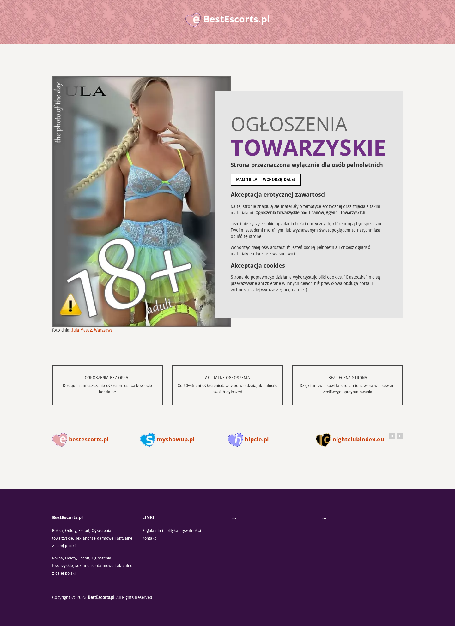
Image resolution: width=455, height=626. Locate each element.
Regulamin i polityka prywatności (171, 530)
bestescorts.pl (80, 439)
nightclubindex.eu (350, 439)
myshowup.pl (167, 439)
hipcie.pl (248, 439)
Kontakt (149, 538)
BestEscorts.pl (101, 597)
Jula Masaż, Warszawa (92, 330)
